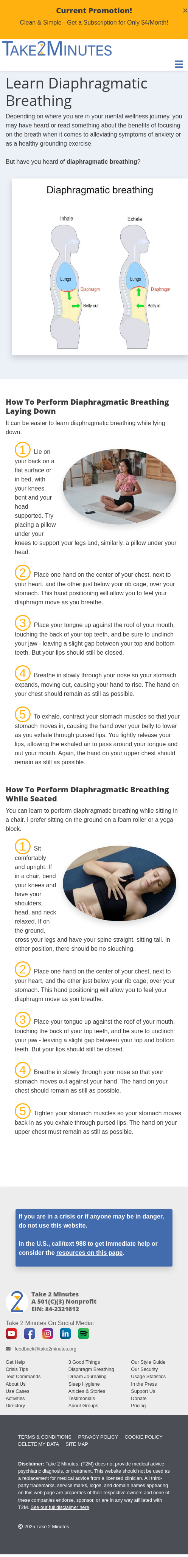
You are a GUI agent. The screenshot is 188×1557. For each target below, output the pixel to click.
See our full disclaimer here (60, 1507)
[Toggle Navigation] (179, 64)
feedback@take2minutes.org (45, 1349)
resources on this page (89, 1253)
